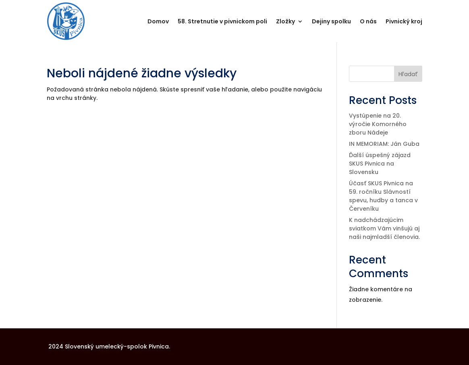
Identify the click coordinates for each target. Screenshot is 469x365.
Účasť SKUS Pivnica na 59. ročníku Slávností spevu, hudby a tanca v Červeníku (383, 196)
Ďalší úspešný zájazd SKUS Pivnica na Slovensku (380, 163)
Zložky (285, 21)
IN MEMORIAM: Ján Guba (384, 144)
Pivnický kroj (404, 21)
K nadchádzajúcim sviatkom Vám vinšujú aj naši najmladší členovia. (384, 228)
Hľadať (408, 74)
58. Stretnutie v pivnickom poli (222, 21)
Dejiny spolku (331, 21)
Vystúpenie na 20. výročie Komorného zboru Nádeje (378, 124)
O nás (368, 21)
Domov (158, 21)
